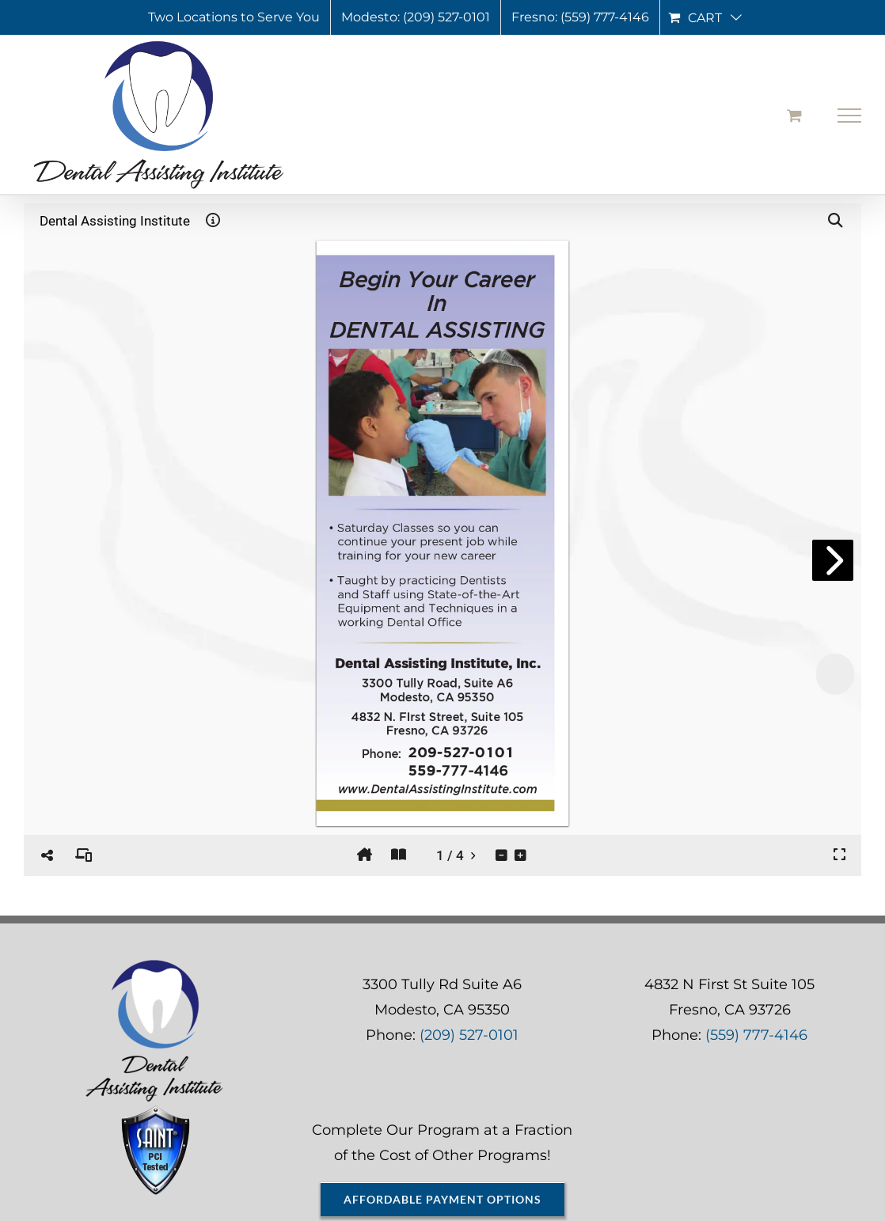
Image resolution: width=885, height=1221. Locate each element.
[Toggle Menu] (849, 115)
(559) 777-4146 (756, 1035)
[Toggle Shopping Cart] (794, 115)
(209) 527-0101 (469, 1035)
